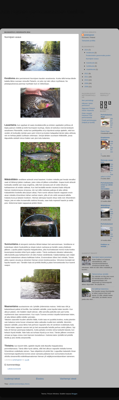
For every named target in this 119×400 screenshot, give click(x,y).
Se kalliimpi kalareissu (100, 289)
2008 (86, 87)
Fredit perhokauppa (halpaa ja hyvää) (89, 121)
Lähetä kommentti (14, 369)
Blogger (74, 394)
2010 (86, 80)
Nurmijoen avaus (92, 59)
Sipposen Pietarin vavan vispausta (88, 109)
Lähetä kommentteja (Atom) (19, 384)
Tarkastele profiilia (88, 41)
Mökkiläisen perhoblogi (105, 206)
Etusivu (40, 378)
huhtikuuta (90, 66)
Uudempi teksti (12, 378)
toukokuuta (90, 63)
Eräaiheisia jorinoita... (105, 138)
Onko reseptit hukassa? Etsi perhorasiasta (87, 115)
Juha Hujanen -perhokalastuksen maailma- (42, 11)
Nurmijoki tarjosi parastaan (102, 257)
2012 (86, 73)
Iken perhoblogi (87, 100)
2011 (86, 77)
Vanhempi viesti (68, 378)
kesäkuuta (90, 53)
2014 (86, 50)
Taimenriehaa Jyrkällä (100, 274)
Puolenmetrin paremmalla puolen (98, 55)
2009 (86, 83)
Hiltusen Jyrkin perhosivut (87, 104)
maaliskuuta (91, 69)
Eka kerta (111, 193)
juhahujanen (89, 35)
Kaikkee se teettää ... (105, 245)
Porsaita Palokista (111, 233)
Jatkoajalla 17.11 (111, 213)
